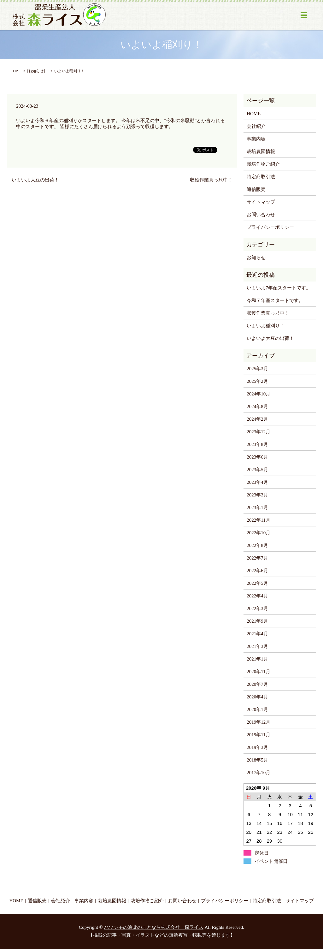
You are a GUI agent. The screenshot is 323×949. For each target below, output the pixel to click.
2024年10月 (258, 393)
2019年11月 (258, 734)
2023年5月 (257, 469)
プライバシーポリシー (270, 227)
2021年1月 (257, 658)
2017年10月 (258, 772)
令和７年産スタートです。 (275, 300)
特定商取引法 (261, 176)
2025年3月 (257, 368)
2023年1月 (257, 507)
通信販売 (256, 189)
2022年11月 (258, 520)
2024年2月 (257, 419)
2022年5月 (257, 583)
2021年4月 (257, 633)
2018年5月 (257, 759)
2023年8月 (257, 444)
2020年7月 (257, 684)
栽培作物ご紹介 (263, 164)
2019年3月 (257, 747)
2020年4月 (257, 696)
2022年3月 (257, 608)
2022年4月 (257, 595)
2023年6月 (257, 457)
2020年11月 (258, 671)
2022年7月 (257, 558)
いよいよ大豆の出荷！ (35, 179)
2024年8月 (257, 406)
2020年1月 (257, 709)
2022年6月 (257, 570)
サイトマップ (261, 202)
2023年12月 (258, 431)
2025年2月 (257, 381)
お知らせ (36, 71)
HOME (254, 113)
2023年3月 (257, 494)
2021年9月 (257, 621)
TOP (14, 71)
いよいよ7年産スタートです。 (279, 287)
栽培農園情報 (261, 151)
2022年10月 (258, 532)
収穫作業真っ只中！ (211, 179)
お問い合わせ (261, 214)
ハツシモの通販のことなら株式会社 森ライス (153, 927)
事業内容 (256, 138)
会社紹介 (256, 126)
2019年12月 (258, 722)
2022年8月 (257, 545)
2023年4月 (257, 482)
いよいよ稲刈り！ (266, 325)
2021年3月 (257, 646)
